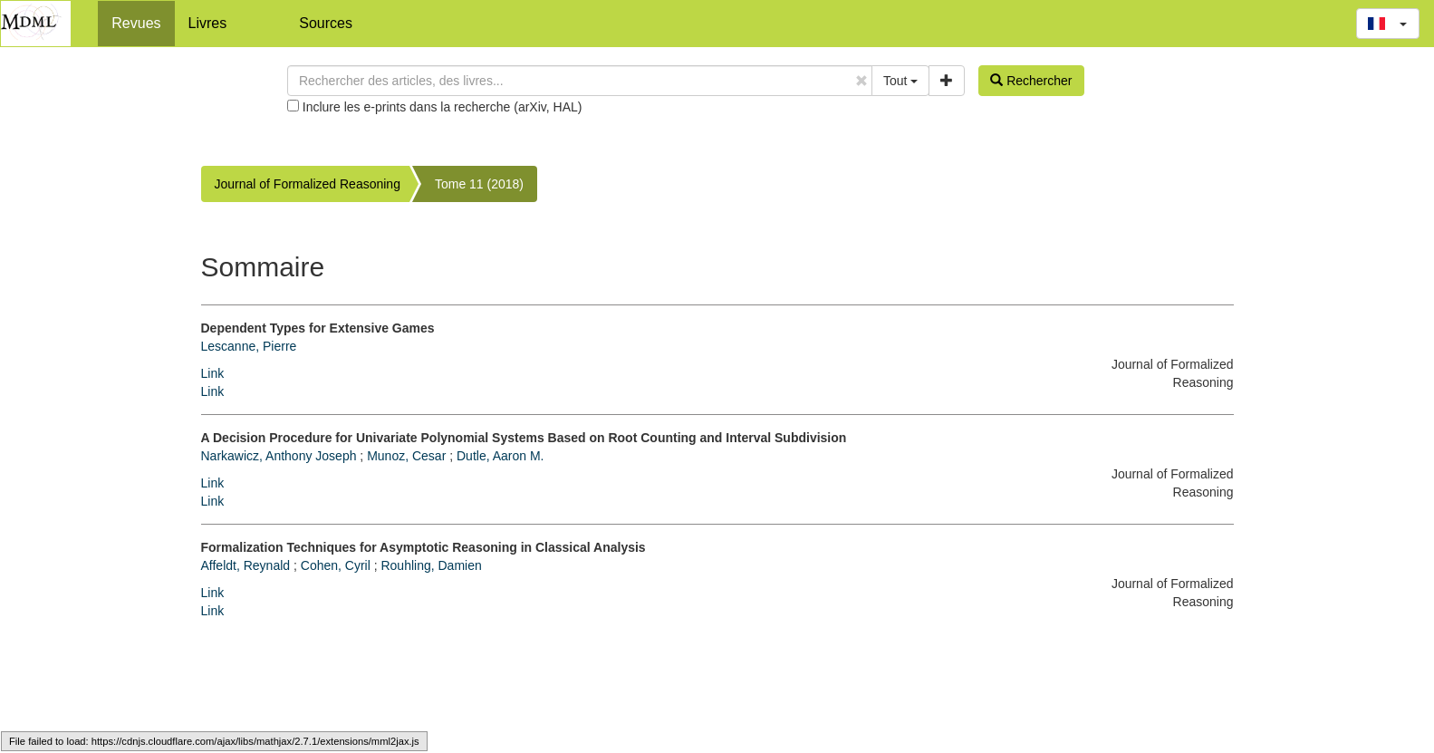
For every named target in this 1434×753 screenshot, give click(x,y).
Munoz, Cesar (406, 456)
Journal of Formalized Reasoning (307, 184)
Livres (207, 23)
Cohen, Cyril (336, 565)
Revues (135, 23)
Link (213, 373)
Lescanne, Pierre (249, 346)
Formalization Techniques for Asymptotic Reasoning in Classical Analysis (423, 547)
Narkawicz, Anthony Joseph (279, 456)
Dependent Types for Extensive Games (318, 328)
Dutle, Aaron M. (500, 456)
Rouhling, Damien (430, 565)
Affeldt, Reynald (246, 565)
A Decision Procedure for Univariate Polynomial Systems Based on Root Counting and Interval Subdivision (524, 437)
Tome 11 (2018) (479, 184)
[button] (1388, 23)
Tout (900, 80)
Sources (325, 23)
